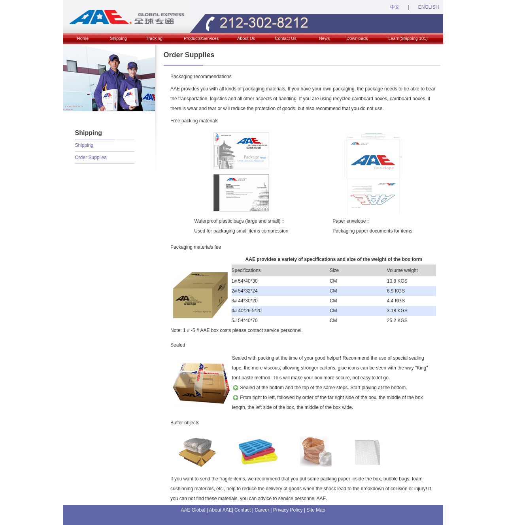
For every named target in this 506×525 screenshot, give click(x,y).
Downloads (357, 38)
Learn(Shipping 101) (408, 38)
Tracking (154, 38)
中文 (395, 7)
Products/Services (201, 38)
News (324, 38)
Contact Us (285, 38)
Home (83, 38)
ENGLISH (428, 7)
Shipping (118, 38)
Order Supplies (91, 157)
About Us (246, 38)
